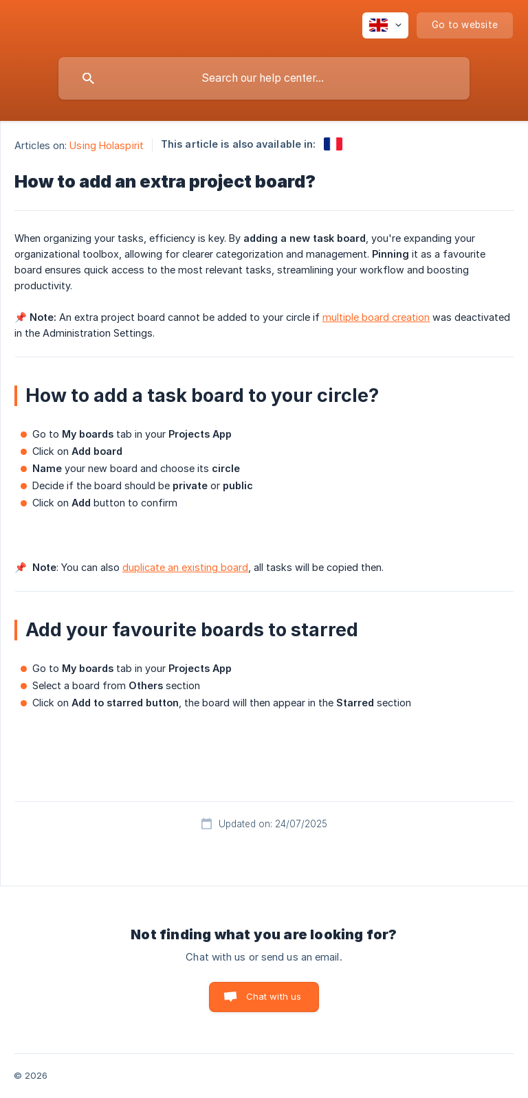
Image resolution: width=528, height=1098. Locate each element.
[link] (333, 143)
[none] (385, 25)
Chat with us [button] (274, 996)
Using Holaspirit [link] (106, 145)
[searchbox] (264, 78)
